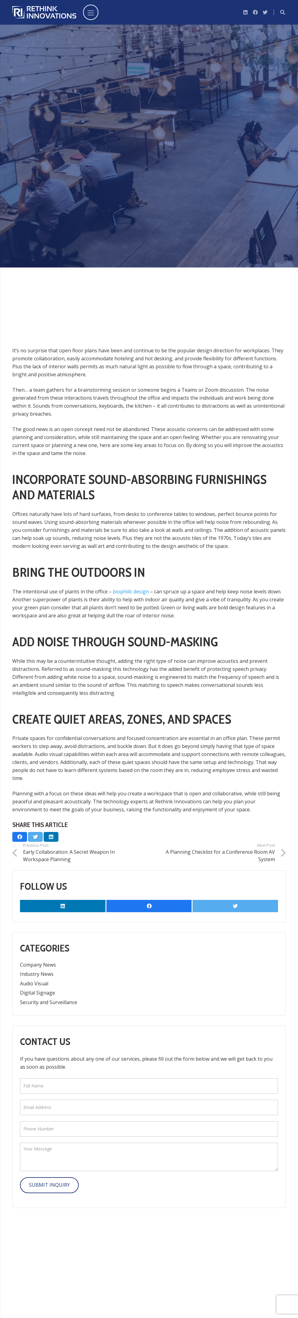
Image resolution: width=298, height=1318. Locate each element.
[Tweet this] (35, 837)
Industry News (37, 974)
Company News (38, 964)
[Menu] (90, 12)
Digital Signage (37, 992)
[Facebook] (255, 12)
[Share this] (19, 837)
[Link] (44, 12)
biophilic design (131, 591)
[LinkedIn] (245, 12)
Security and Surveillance (48, 1002)
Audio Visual (126, 164)
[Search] (282, 12)
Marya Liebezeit (80, 164)
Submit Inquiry (49, 1184)
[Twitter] (265, 12)
